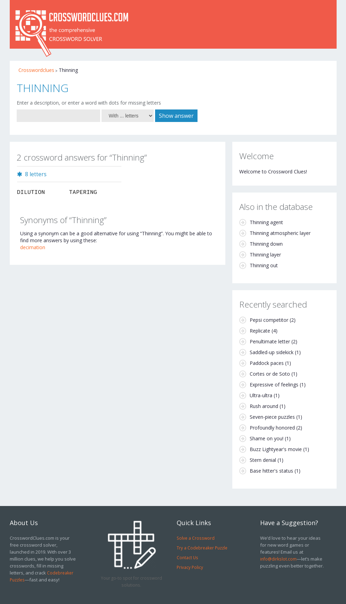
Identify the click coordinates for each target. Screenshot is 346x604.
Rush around (264, 406)
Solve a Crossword (196, 538)
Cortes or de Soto (270, 373)
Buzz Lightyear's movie (276, 449)
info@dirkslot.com (278, 559)
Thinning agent (266, 222)
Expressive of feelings (274, 384)
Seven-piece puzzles (272, 417)
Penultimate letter (270, 341)
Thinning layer (265, 254)
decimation (32, 247)
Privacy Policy (190, 567)
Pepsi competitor (269, 320)
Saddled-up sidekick (271, 352)
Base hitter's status (271, 470)
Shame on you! (266, 438)
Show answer (176, 116)
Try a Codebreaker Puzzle (202, 547)
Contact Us (187, 557)
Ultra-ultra (261, 395)
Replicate (260, 330)
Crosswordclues (36, 70)
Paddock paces (267, 363)
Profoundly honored (272, 427)
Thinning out (264, 265)
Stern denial (263, 460)
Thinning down (266, 243)
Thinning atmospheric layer (280, 233)
